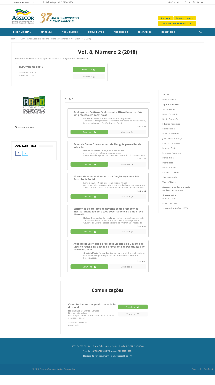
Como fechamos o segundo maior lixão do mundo (92, 316)
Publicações (70, 32)
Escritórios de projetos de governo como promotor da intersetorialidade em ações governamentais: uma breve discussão (108, 218)
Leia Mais (142, 128)
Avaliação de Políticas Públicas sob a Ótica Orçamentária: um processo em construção (108, 115)
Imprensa (46, 32)
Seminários (145, 32)
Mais (187, 32)
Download (89, 71)
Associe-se (184, 18)
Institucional (22, 32)
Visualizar (89, 78)
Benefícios (168, 32)
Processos (121, 32)
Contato (174, 2)
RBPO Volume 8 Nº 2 (31, 67)
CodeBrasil (208, 378)
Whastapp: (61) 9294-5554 (58, 2)
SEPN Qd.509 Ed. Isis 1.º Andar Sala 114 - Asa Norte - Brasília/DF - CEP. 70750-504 (107, 356)
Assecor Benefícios (177, 23)
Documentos (96, 32)
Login (165, 18)
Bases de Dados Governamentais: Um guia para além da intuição (107, 149)
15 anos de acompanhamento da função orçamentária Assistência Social (106, 183)
